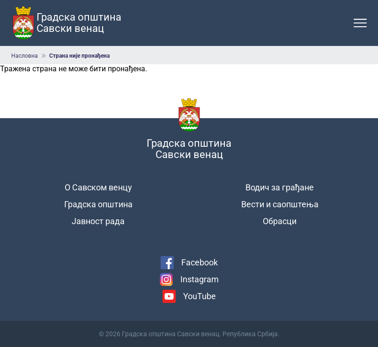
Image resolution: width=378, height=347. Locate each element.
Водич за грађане (279, 187)
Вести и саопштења (280, 204)
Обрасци (279, 221)
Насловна (24, 56)
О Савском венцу (98, 187)
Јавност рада (98, 221)
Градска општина (98, 204)
